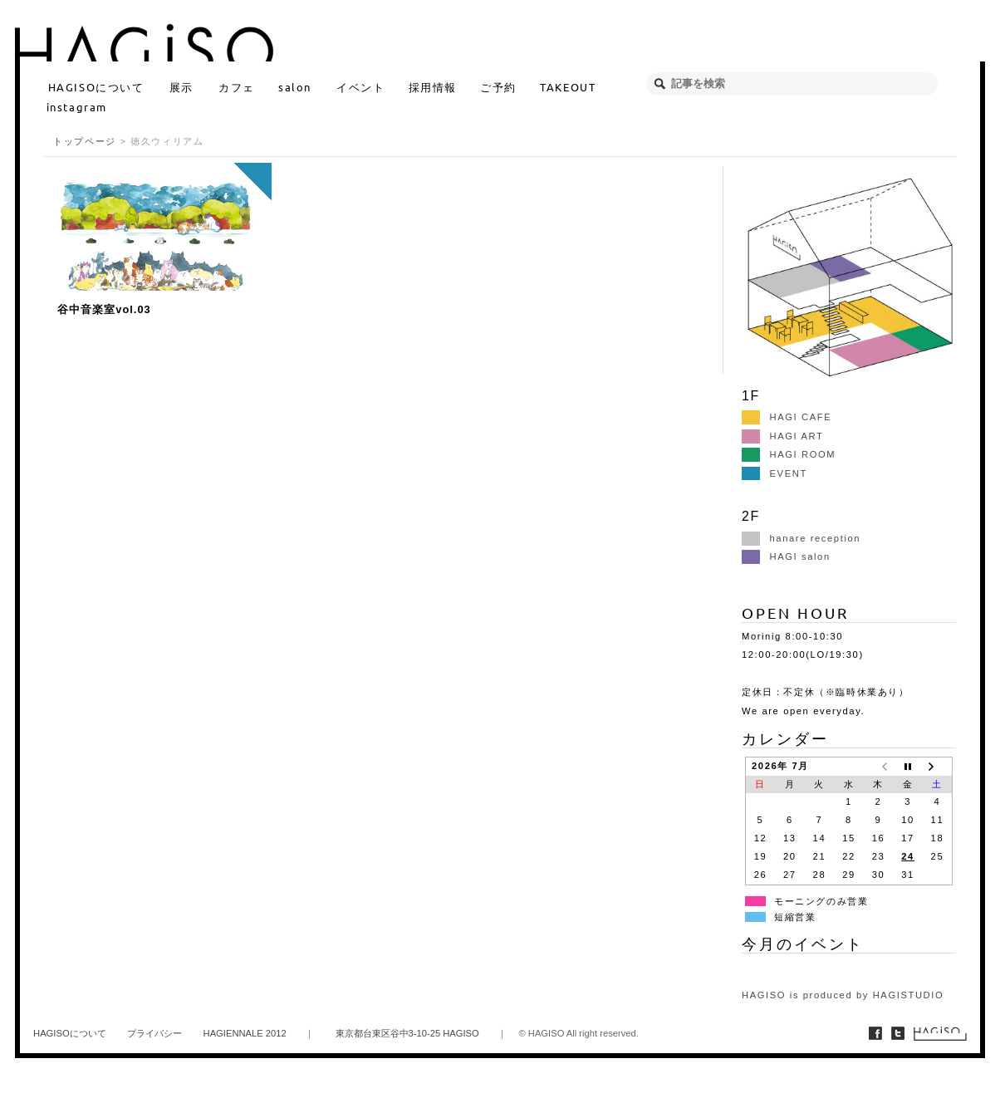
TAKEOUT (568, 87)
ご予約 (498, 87)
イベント (360, 87)
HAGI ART (782, 436)
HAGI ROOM (789, 454)
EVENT (774, 473)
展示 (181, 87)
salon (294, 87)
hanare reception (801, 538)
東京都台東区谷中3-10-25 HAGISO (407, 1033)
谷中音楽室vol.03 (103, 309)
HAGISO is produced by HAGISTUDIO (843, 995)
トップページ (84, 141)
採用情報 (433, 87)
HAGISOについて (96, 87)
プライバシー (154, 1033)
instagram (77, 107)
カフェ (236, 87)
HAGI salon (786, 556)
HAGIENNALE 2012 (245, 1033)
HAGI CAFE (786, 417)
